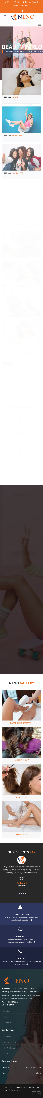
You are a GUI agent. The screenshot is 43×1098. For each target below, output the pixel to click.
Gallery (5, 1017)
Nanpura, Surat (30, 2)
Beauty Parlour (9, 1036)
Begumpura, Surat (22, 5)
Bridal (5, 1054)
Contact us (7, 1023)
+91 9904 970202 (12, 2)
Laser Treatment (9, 1042)
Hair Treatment (9, 1048)
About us (6, 1011)
